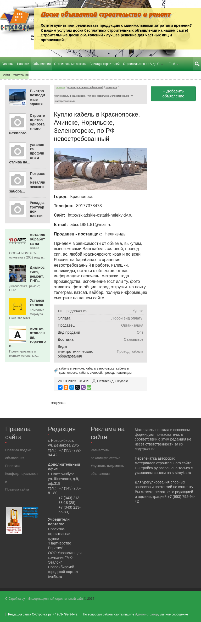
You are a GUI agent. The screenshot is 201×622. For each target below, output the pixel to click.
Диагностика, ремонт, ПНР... (37, 274)
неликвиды (124, 373)
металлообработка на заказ (37, 241)
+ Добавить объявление (174, 93)
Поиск (197, 63)
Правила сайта (17, 489)
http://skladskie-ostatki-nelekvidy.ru (100, 215)
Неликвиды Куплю (112, 381)
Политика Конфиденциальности (21, 473)
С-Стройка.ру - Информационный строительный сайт (44, 598)
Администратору (147, 614)
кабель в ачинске (71, 368)
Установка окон (37, 302)
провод (109, 373)
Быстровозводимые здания (37, 97)
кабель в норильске (100, 368)
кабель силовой (90, 373)
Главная (60, 87)
